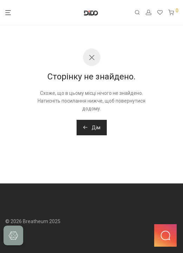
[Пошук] (140, 12)
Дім (91, 127)
